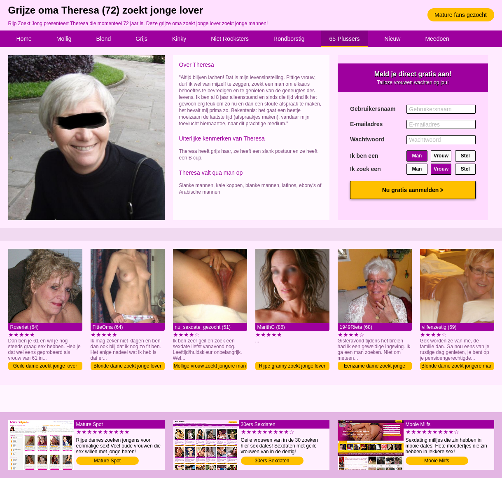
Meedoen (437, 38)
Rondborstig (289, 38)
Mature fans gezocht (460, 15)
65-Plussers (344, 38)
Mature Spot (107, 461)
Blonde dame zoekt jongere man (457, 366)
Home (24, 38)
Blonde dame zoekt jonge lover (127, 366)
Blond (103, 38)
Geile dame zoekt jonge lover (45, 366)
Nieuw (393, 38)
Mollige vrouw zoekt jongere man (210, 366)
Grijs (141, 38)
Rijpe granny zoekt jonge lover (292, 366)
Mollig (64, 38)
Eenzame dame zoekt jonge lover (374, 366)
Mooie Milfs (436, 461)
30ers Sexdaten (272, 461)
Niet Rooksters (230, 38)
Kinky (179, 38)
